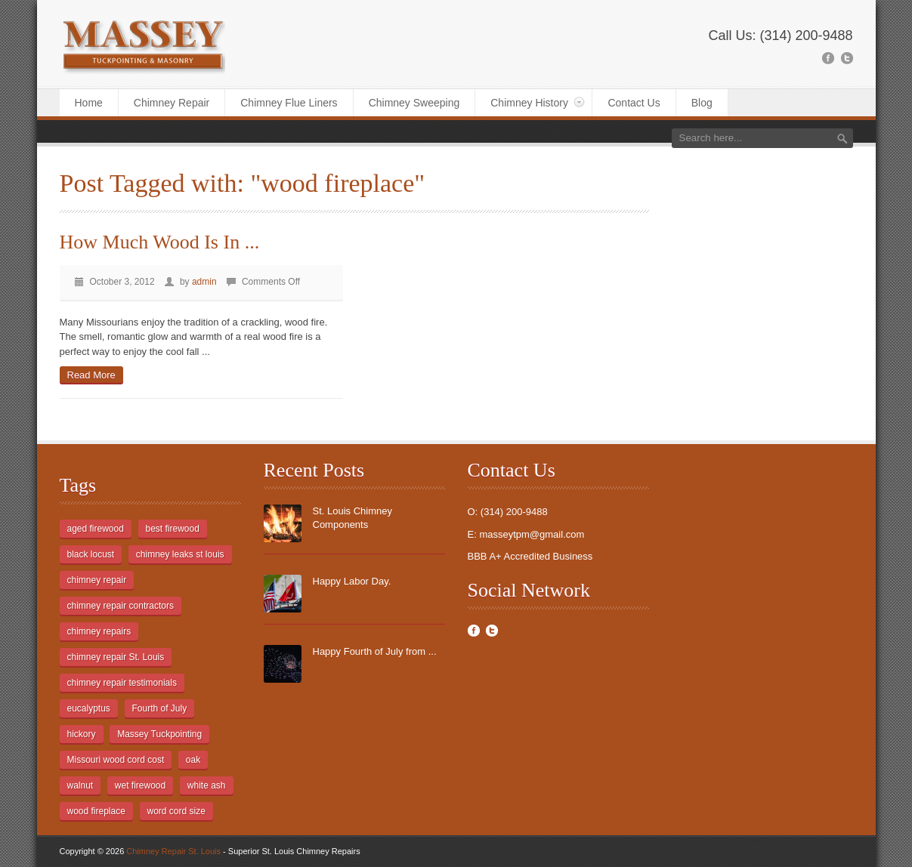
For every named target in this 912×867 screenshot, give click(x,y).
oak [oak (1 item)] (193, 759)
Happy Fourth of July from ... (375, 651)
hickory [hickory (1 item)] (81, 734)
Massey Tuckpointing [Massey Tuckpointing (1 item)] (159, 734)
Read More (91, 375)
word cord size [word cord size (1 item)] (176, 811)
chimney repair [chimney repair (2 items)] (97, 580)
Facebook (474, 631)
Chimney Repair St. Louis (173, 851)
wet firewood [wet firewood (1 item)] (140, 785)
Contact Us (633, 103)
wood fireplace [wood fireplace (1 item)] (96, 811)
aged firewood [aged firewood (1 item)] (95, 528)
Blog (702, 103)
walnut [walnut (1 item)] (80, 785)
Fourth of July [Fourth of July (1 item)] (159, 708)
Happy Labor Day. (352, 581)
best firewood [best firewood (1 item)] (172, 528)
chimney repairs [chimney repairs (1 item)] (99, 631)
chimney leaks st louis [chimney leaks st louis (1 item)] (180, 554)
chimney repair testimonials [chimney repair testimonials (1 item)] (122, 682)
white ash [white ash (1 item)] (206, 785)
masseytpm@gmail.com (531, 534)
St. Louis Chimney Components (353, 517)
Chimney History (529, 103)
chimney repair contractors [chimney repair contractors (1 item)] (120, 605)
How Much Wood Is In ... (160, 242)
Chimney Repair (171, 103)
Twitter (492, 631)
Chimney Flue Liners (288, 103)
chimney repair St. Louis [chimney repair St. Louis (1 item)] (116, 657)
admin (204, 281)
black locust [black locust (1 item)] (91, 554)
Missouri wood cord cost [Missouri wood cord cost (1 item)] (116, 759)
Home (89, 103)
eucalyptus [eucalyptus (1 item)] (88, 708)
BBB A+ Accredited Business (530, 556)
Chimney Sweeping (414, 103)
